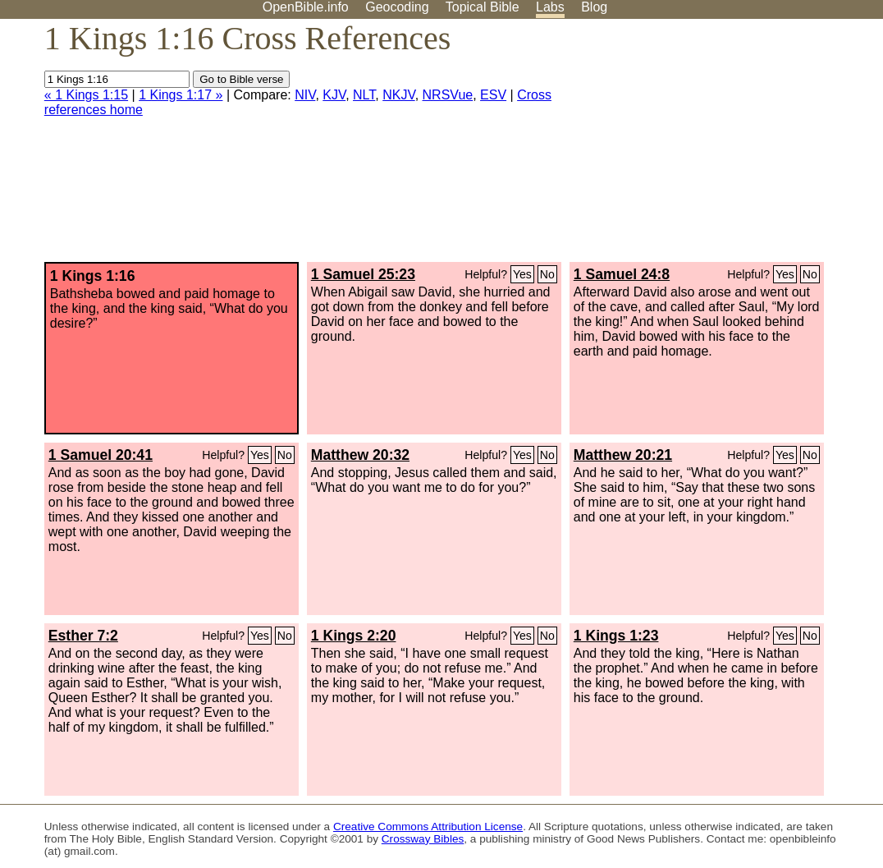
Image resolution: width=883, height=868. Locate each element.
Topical (482, 7)
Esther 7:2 (83, 635)
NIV (305, 95)
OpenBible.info (306, 7)
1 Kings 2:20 (353, 635)
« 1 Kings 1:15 (86, 95)
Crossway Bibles (423, 839)
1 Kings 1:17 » (180, 95)
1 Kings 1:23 (616, 635)
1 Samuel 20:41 (100, 455)
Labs (550, 7)
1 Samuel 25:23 (363, 274)
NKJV (398, 95)
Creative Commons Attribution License (428, 826)
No (547, 274)
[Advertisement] (717, 147)
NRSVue (448, 95)
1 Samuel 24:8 (622, 274)
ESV (493, 95)
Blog (594, 7)
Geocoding (396, 7)
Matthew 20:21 (623, 455)
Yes (522, 274)
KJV (334, 95)
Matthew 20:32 (360, 455)
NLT (364, 95)
